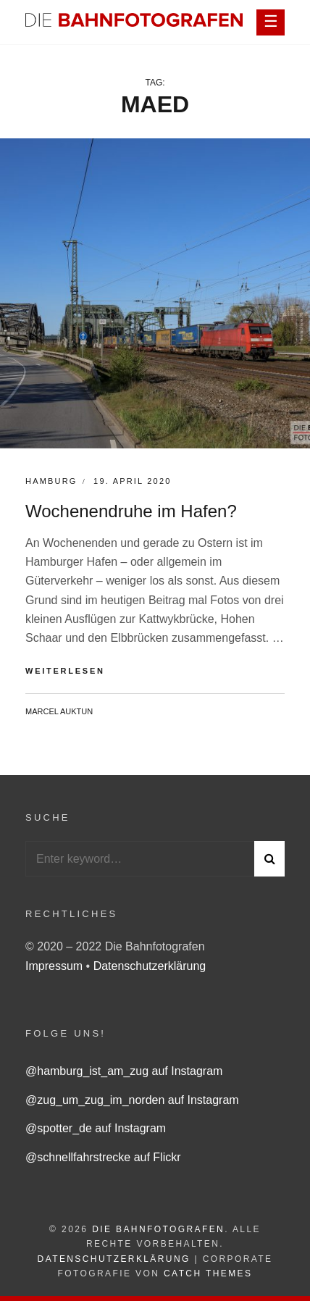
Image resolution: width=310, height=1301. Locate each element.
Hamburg (51, 481)
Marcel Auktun (59, 711)
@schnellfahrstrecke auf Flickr (103, 1157)
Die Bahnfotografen (158, 1229)
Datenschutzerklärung (149, 966)
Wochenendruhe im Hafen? (131, 511)
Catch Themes (208, 1273)
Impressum (55, 966)
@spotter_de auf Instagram (95, 1128)
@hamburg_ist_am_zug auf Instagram (123, 1071)
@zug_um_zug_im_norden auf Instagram (132, 1100)
